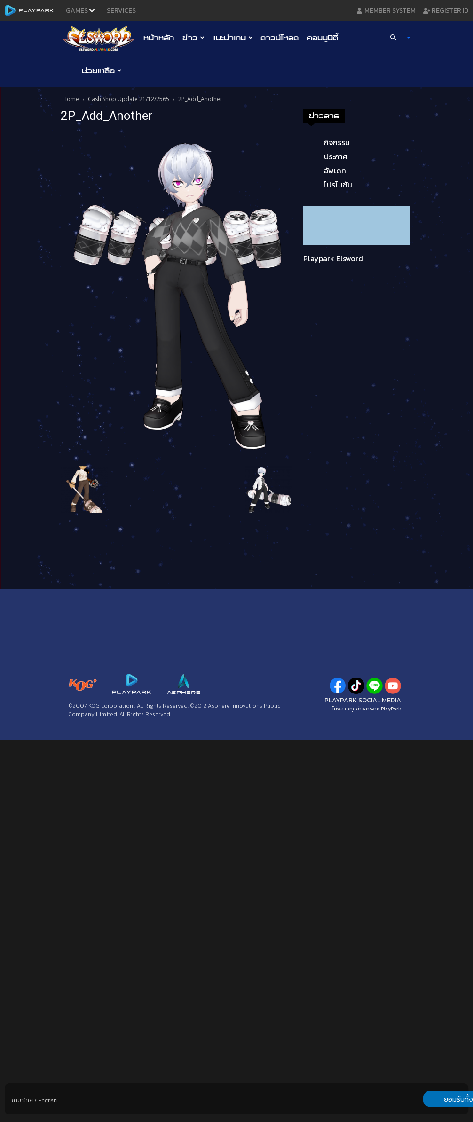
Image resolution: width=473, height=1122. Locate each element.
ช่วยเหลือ (102, 70)
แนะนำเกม (232, 37)
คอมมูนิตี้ (322, 37)
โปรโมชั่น (338, 184)
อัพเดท (335, 170)
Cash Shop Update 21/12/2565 (128, 99)
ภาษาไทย (22, 1100)
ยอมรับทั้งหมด (419, 1099)
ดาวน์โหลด (279, 37)
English (47, 1100)
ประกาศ (335, 156)
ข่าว (193, 37)
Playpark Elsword (333, 258)
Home (71, 99)
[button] (396, 37)
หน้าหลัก (158, 37)
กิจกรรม (337, 142)
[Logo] (101, 38)
